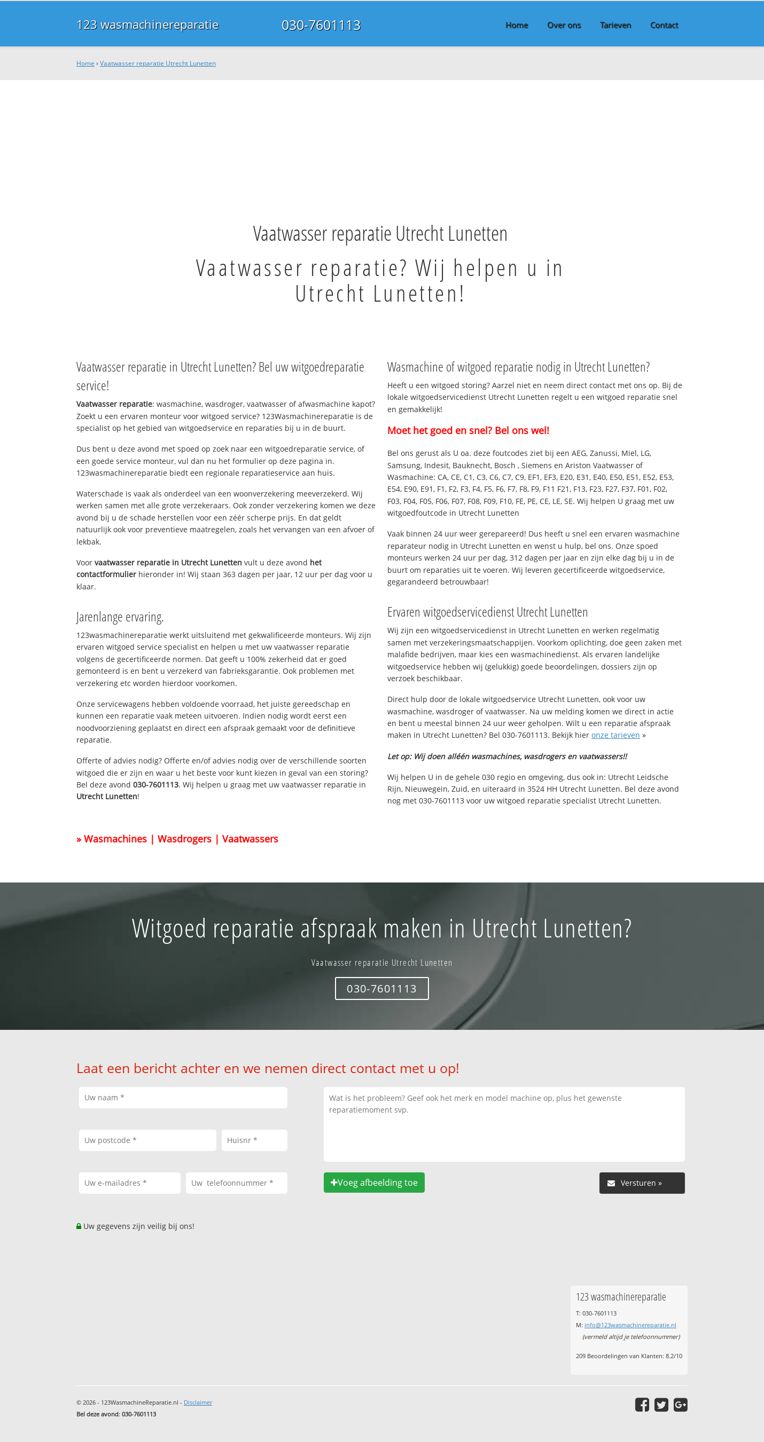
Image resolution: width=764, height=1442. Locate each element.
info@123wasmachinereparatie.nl (630, 1325)
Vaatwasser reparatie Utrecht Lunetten (158, 63)
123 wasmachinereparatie (147, 24)
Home (85, 63)
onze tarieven (615, 735)
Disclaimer (198, 1402)
